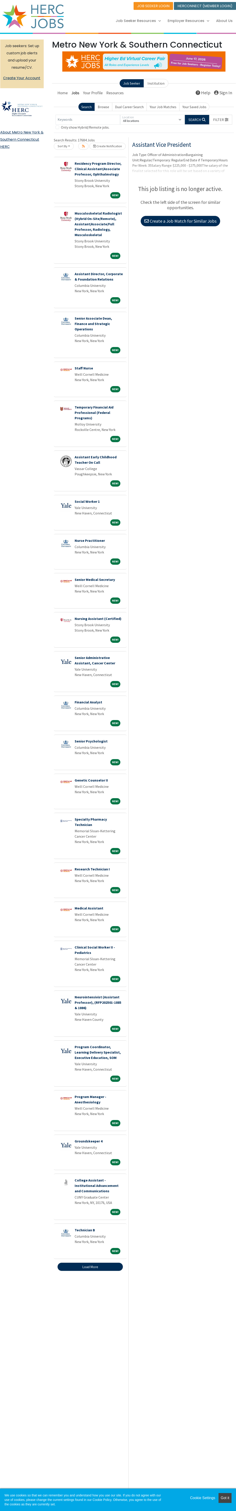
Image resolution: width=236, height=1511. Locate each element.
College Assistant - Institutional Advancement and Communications (97, 1185)
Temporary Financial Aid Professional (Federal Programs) (94, 412)
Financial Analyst (88, 702)
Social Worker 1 (87, 501)
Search (86, 107)
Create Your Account (21, 78)
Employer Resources (188, 20)
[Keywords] (88, 120)
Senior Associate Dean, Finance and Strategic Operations (93, 323)
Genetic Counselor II (91, 780)
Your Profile (93, 92)
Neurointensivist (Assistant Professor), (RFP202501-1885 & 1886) (98, 1002)
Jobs (75, 92)
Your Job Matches (163, 107)
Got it (225, 1498)
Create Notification (107, 146)
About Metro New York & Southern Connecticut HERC (21, 139)
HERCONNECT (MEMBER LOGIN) (205, 6)
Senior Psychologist (91, 741)
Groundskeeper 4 (88, 1141)
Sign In (223, 92)
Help (203, 92)
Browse (103, 107)
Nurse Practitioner (90, 540)
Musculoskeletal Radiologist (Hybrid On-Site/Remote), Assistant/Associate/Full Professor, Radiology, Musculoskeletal (98, 224)
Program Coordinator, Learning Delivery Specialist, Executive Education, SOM (98, 1052)
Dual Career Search (129, 107)
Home (62, 92)
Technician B (85, 1230)
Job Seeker (131, 83)
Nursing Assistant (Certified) (98, 618)
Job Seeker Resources (138, 20)
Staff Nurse (84, 368)
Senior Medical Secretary (95, 579)
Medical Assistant (89, 908)
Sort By (62, 146)
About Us (224, 20)
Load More (90, 1267)
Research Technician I (92, 869)
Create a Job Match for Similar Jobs (180, 221)
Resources (115, 92)
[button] (220, 120)
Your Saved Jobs (194, 107)
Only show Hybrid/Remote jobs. (85, 127)
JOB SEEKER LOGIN (153, 6)
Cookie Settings (202, 1498)
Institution (156, 83)
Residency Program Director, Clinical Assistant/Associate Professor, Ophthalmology (98, 168)
